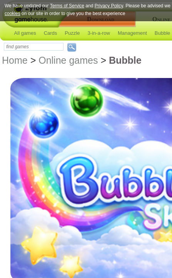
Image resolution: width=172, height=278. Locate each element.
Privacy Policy (109, 5)
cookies (12, 13)
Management (132, 33)
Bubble (162, 33)
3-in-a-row (98, 33)
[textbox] (33, 47)
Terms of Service (67, 5)
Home (15, 60)
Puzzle (72, 33)
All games (25, 33)
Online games (68, 60)
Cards (50, 33)
